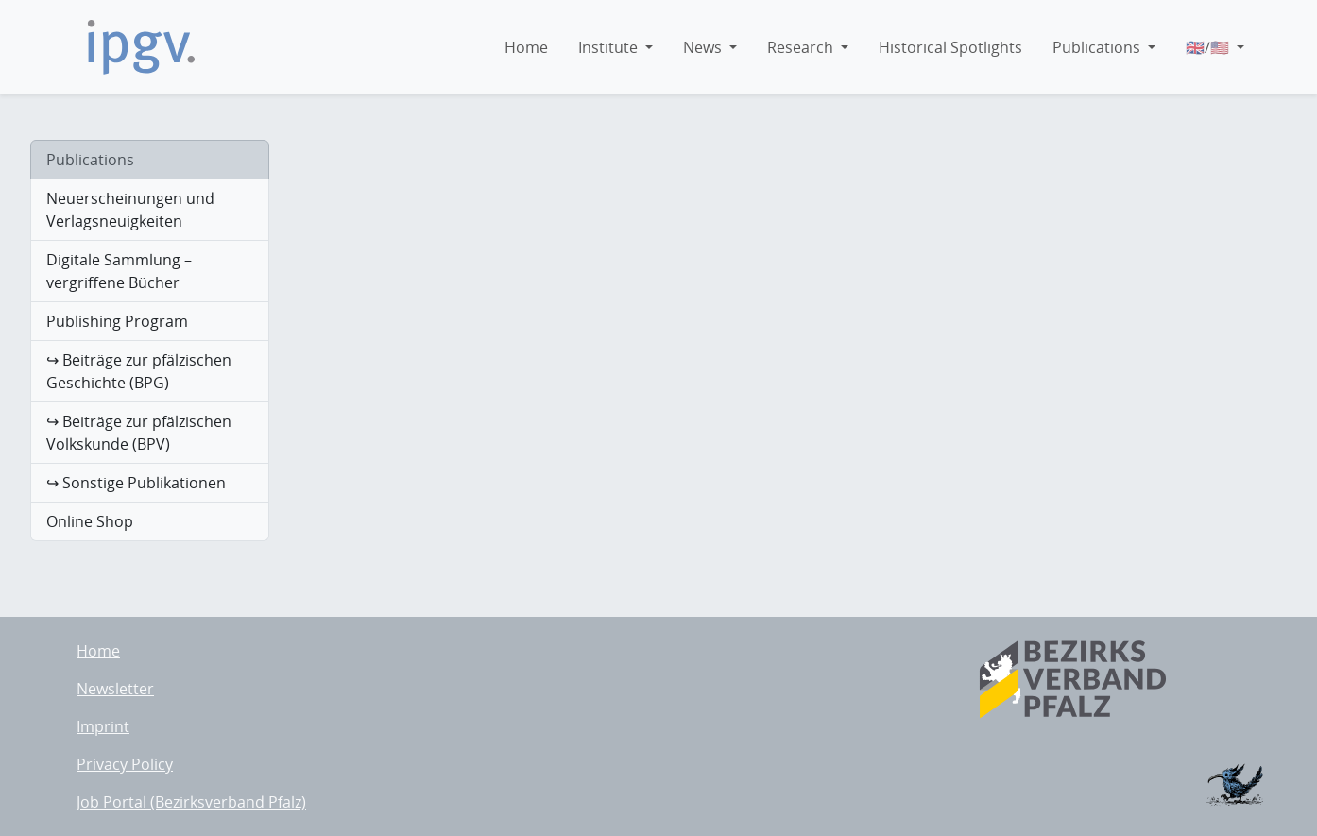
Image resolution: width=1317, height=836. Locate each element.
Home (98, 650)
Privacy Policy (125, 764)
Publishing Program (117, 321)
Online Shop (89, 521)
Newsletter (115, 688)
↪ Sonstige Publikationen (136, 482)
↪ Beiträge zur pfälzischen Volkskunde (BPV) (138, 432)
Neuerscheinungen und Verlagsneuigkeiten (130, 209)
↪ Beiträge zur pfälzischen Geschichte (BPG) (138, 371)
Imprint (103, 726)
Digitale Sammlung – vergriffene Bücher (119, 271)
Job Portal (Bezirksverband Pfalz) (191, 802)
